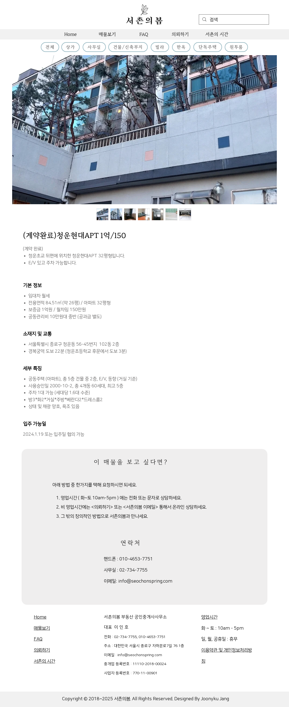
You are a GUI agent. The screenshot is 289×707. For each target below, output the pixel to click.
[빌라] (160, 47)
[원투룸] (236, 47)
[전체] (50, 47)
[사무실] (94, 47)
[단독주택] (207, 47)
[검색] (233, 20)
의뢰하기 (42, 650)
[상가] (70, 47)
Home (40, 617)
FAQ (38, 639)
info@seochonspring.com (145, 581)
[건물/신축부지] (128, 47)
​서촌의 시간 (44, 661)
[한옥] (181, 47)
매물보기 (42, 628)
